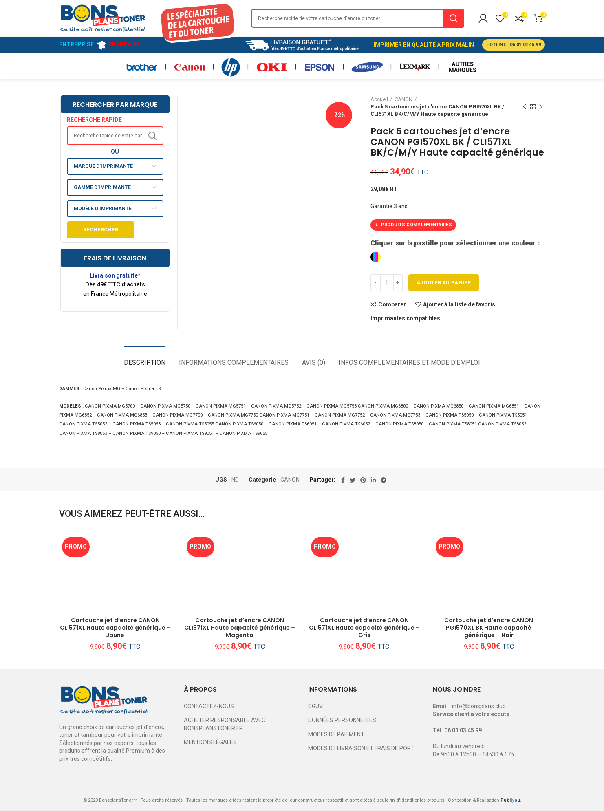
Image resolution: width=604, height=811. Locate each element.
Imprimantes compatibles (405, 318)
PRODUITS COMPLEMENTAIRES (413, 225)
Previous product (524, 107)
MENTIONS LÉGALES (210, 742)
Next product (540, 107)
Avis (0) (313, 362)
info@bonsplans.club (479, 706)
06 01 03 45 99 (463, 730)
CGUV (315, 706)
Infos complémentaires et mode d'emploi (409, 362)
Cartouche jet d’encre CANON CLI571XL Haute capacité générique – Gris (364, 628)
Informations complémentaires (234, 362)
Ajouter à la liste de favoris (459, 304)
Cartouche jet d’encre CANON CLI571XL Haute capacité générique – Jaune (115, 628)
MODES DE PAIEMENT (336, 734)
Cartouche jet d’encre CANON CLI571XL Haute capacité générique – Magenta (239, 628)
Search (453, 18)
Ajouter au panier (444, 283)
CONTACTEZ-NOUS (209, 706)
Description (144, 362)
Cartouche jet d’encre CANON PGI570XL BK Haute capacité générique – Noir (488, 628)
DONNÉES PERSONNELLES (342, 720)
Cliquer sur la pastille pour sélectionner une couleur (453, 243)
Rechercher (100, 230)
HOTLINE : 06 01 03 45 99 (513, 44)
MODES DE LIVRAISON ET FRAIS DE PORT (361, 748)
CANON (290, 479)
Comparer (392, 304)
